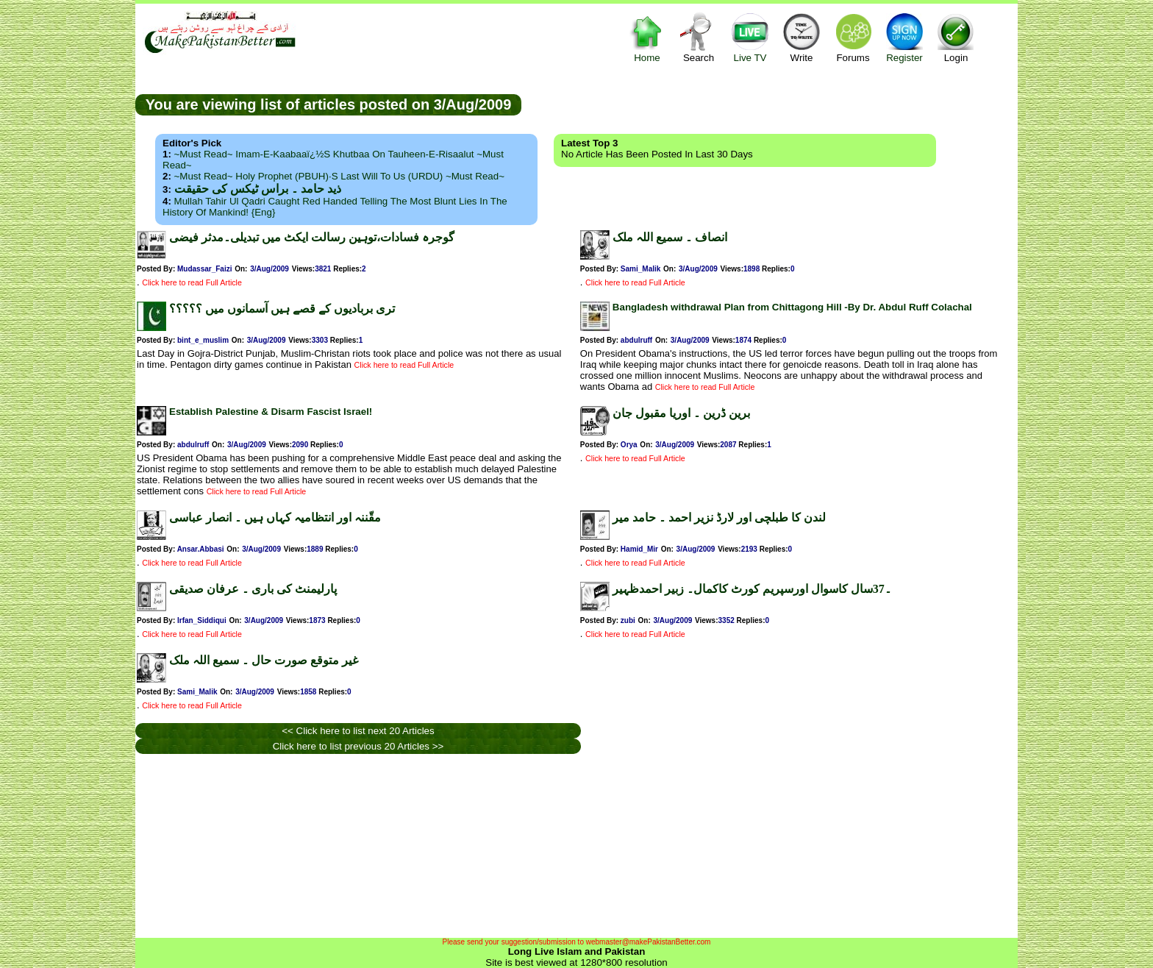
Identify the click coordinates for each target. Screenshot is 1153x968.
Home (647, 37)
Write (801, 37)
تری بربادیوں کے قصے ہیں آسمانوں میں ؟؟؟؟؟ (282, 308)
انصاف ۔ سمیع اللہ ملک (670, 237)
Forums (853, 37)
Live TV (750, 37)
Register (904, 37)
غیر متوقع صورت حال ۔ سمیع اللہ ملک (263, 660)
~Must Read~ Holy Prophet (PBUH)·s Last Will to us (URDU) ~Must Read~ (339, 176)
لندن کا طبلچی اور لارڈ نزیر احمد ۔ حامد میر (719, 517)
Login (956, 37)
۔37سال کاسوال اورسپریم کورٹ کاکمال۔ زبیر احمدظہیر (752, 589)
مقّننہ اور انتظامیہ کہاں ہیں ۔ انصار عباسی (275, 517)
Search (698, 37)
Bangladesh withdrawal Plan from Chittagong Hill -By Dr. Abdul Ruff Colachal (792, 307)
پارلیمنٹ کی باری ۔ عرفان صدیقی (253, 589)
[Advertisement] (770, 104)
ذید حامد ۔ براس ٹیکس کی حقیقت (257, 188)
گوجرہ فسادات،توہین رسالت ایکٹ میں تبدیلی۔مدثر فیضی (311, 237)
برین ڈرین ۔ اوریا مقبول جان (681, 413)
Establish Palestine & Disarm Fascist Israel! (270, 411)
